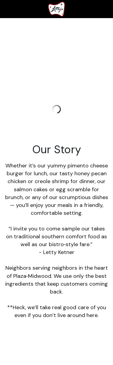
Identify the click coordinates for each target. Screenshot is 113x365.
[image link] (56, 8)
